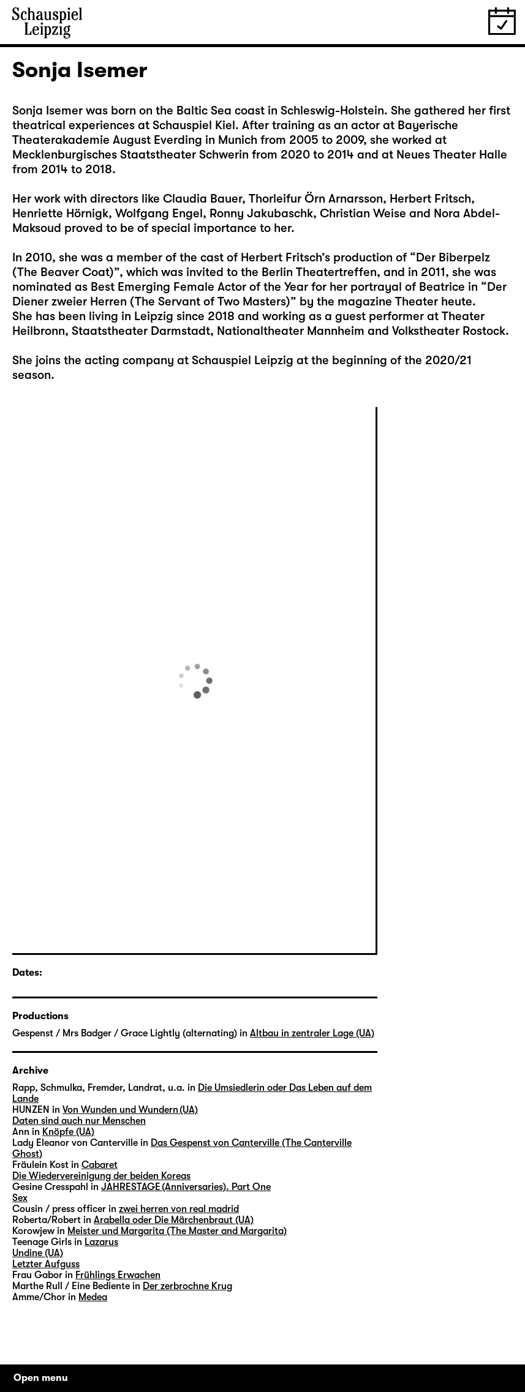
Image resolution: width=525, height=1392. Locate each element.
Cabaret (99, 1164)
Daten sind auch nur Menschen (79, 1120)
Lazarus (101, 1242)
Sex (20, 1197)
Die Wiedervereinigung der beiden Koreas (101, 1175)
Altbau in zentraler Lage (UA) (312, 1033)
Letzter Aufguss (46, 1264)
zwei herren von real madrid (179, 1208)
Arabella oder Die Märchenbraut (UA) (174, 1219)
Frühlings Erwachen (118, 1275)
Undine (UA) (37, 1253)
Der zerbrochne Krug (187, 1286)
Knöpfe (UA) (68, 1131)
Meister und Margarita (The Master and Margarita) (177, 1231)
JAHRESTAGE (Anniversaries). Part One (186, 1186)
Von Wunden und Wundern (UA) (130, 1109)
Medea (92, 1297)
